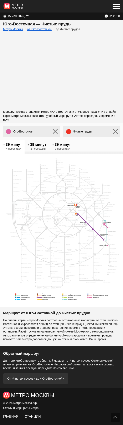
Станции (33, 416)
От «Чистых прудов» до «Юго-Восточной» (35, 378)
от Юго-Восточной (39, 29)
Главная (10, 416)
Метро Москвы (13, 29)
